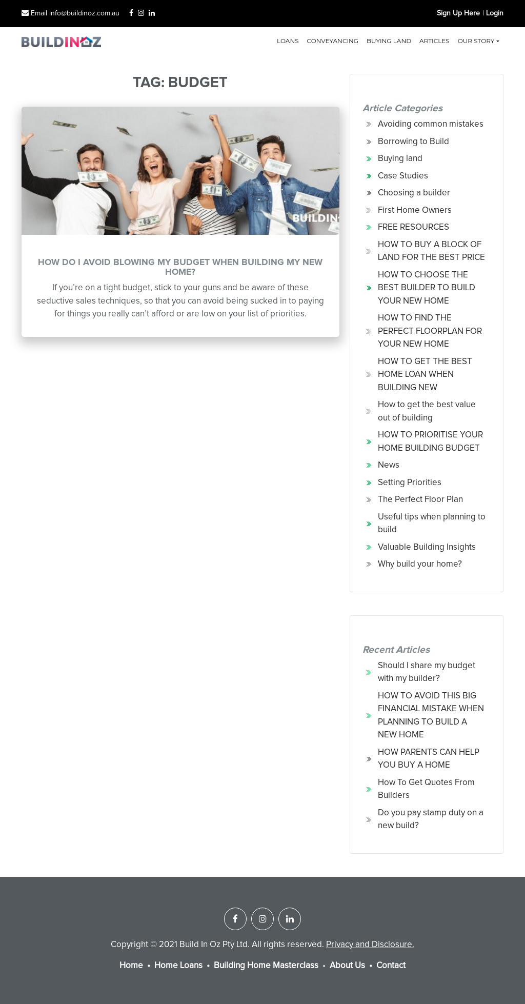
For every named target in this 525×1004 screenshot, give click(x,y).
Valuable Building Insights (427, 547)
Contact (391, 965)
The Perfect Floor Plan (420, 499)
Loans (288, 41)
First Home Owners (415, 210)
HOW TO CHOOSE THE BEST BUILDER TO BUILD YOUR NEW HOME (426, 288)
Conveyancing (332, 41)
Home (131, 965)
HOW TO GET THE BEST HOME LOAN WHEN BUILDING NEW (425, 374)
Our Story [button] (476, 41)
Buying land (389, 41)
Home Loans (178, 965)
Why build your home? (420, 564)
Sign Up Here (458, 13)
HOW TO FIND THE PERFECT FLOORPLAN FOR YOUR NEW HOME (430, 331)
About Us (347, 965)
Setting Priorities (409, 482)
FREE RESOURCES (413, 227)
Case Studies (403, 176)
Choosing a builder (414, 193)
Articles (434, 41)
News (388, 465)
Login (494, 13)
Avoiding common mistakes (430, 124)
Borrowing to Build (413, 141)
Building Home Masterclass (266, 965)
